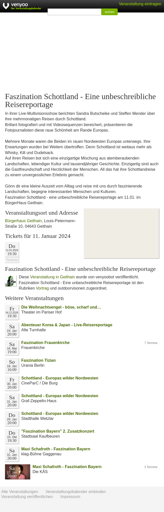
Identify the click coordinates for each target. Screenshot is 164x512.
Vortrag (42, 288)
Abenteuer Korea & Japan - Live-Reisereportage (66, 325)
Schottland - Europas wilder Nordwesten (59, 378)
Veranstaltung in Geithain (52, 277)
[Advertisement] (82, 52)
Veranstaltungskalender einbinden (76, 492)
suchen (109, 12)
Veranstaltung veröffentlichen (27, 497)
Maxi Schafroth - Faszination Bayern (55, 449)
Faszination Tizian (38, 360)
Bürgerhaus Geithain (23, 221)
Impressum (70, 497)
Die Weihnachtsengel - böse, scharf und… (61, 307)
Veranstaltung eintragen (140, 4)
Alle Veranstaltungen (19, 492)
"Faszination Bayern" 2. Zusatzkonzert (57, 431)
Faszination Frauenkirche (45, 343)
